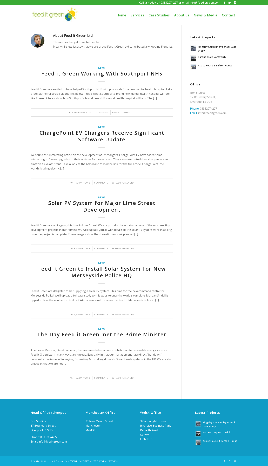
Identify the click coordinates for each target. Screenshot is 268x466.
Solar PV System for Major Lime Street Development (101, 206)
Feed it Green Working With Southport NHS (102, 73)
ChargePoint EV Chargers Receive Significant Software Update (101, 136)
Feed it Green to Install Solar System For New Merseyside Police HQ (102, 272)
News (101, 68)
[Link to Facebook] (224, 2)
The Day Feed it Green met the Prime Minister (101, 334)
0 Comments (102, 112)
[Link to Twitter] (229, 2)
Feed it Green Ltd (124, 112)
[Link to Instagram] (234, 2)
